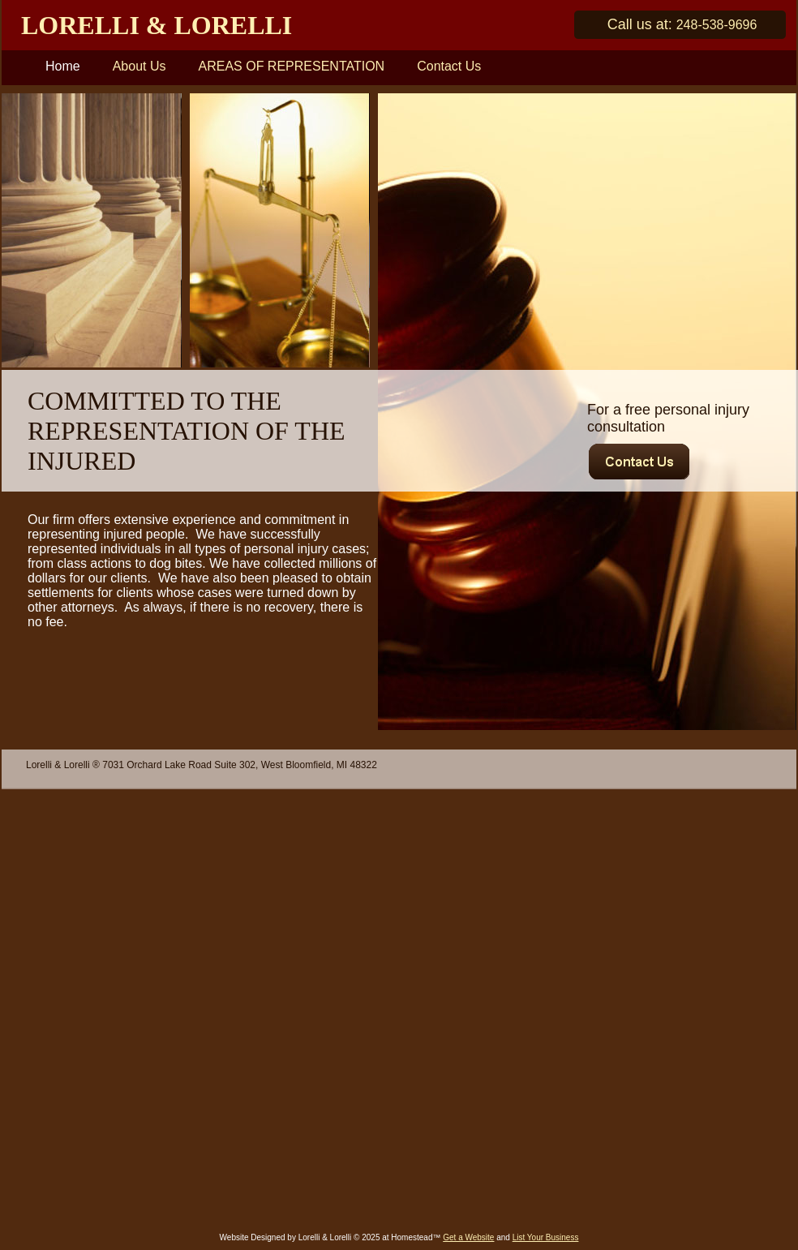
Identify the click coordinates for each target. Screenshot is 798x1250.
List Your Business (546, 1237)
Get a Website (468, 1237)
